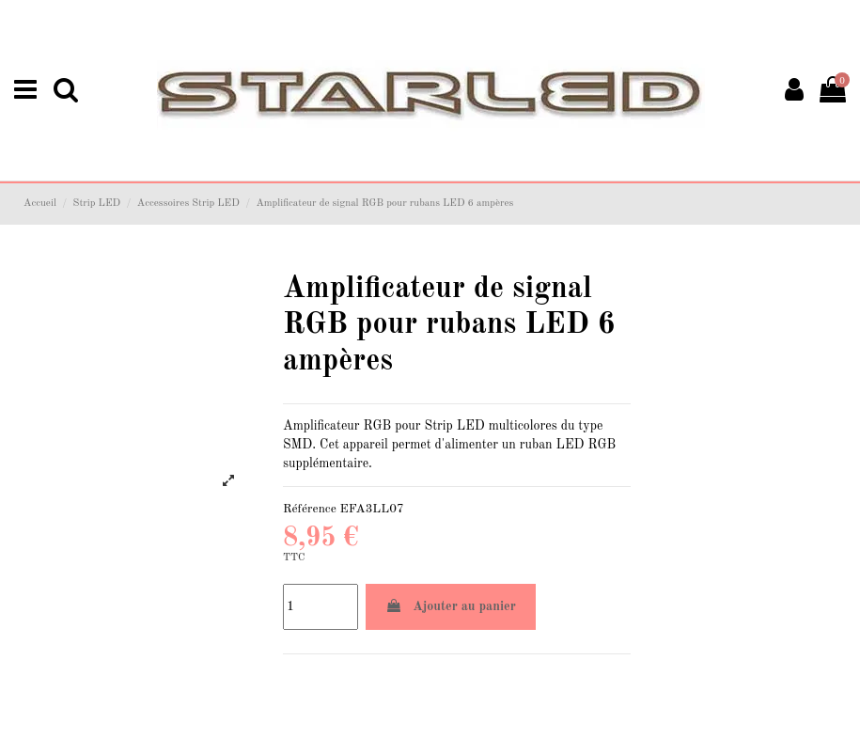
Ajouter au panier (450, 606)
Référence (309, 509)
